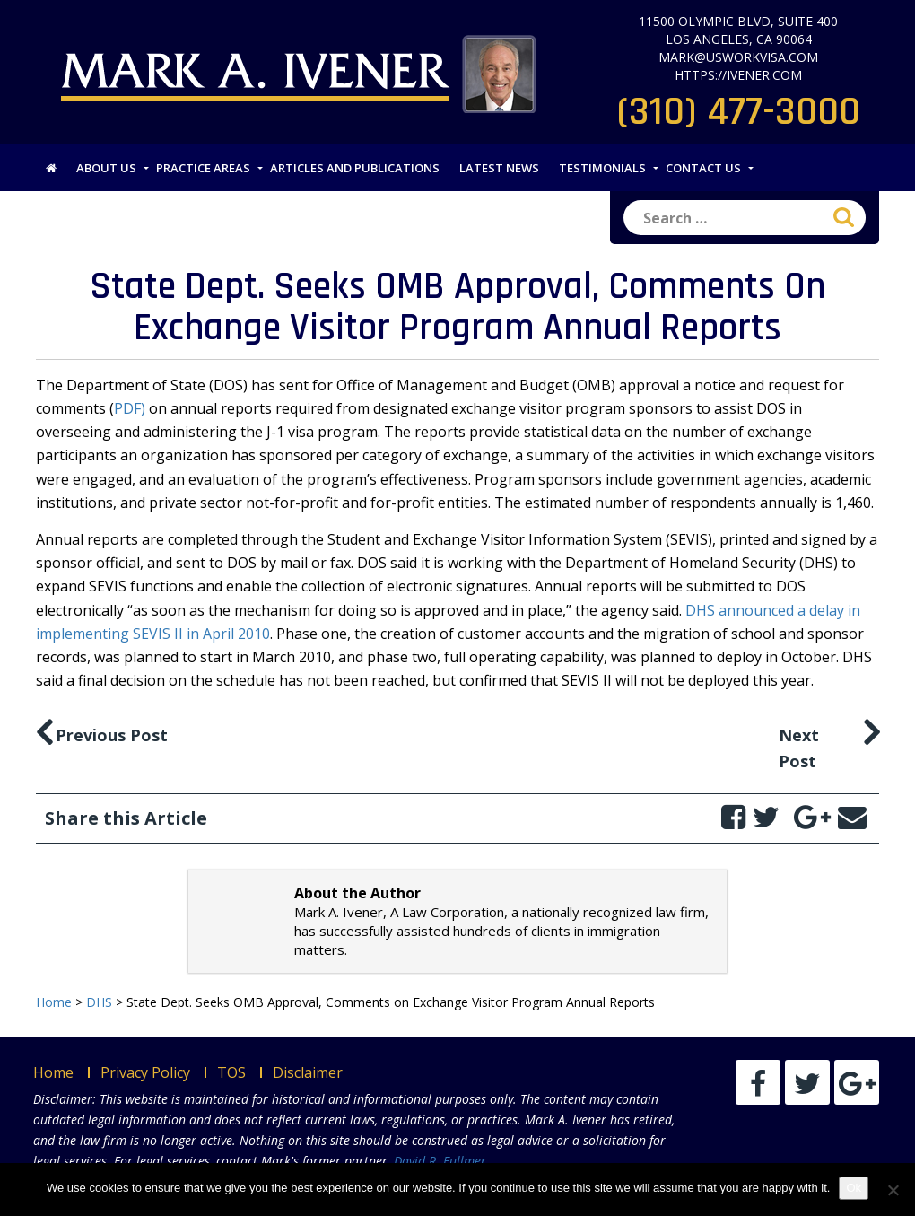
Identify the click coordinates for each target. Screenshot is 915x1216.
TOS (231, 1072)
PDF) (129, 408)
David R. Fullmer (440, 1160)
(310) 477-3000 (738, 112)
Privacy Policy (145, 1072)
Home (53, 1072)
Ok (853, 1187)
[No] (893, 1190)
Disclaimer (308, 1072)
